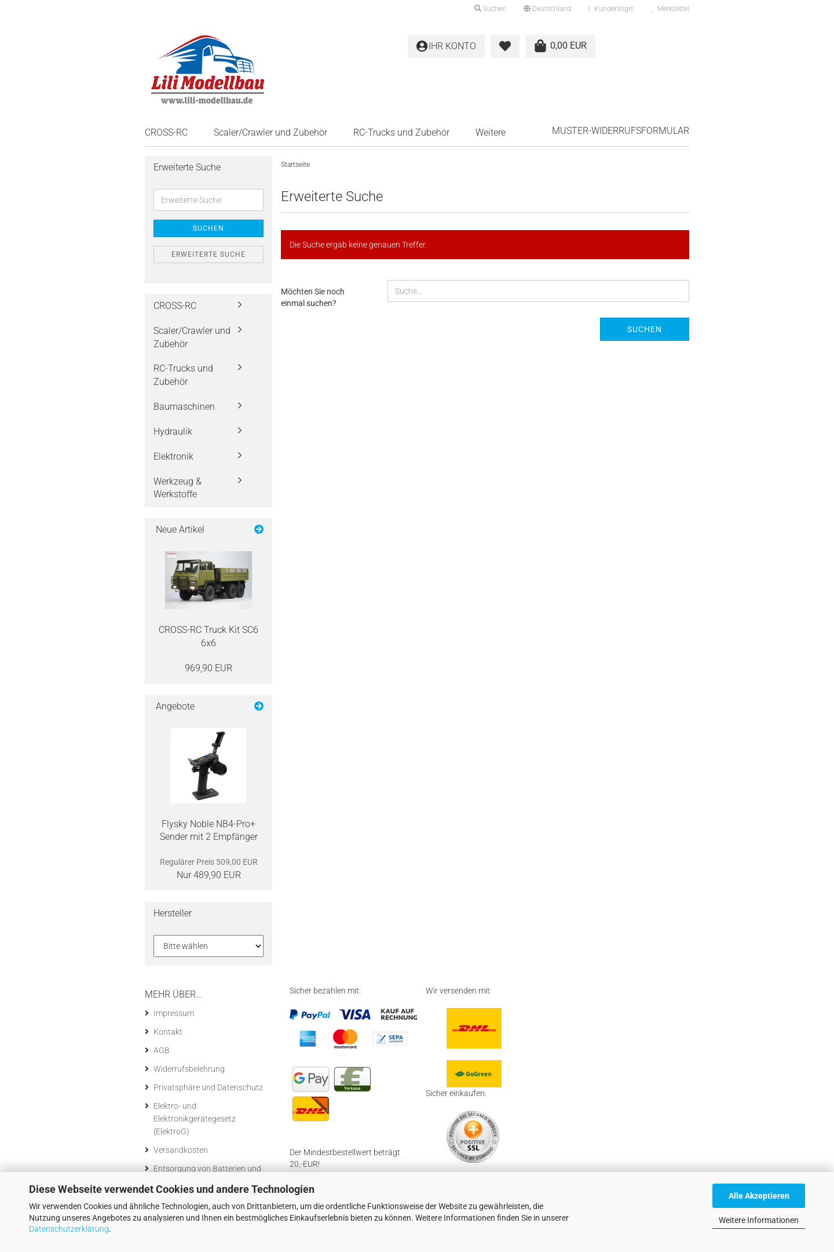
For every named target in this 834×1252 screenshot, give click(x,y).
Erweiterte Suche (208, 254)
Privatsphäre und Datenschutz (208, 1087)
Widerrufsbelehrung (189, 1068)
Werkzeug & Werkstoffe (177, 488)
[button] (547, 8)
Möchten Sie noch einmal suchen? (313, 297)
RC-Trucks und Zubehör (401, 132)
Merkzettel (670, 9)
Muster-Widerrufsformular (620, 130)
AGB (161, 1050)
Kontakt (167, 1031)
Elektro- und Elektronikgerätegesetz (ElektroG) (194, 1118)
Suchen (644, 329)
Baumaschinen (184, 406)
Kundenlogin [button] (611, 9)
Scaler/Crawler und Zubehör (270, 132)
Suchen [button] (490, 9)
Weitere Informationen (759, 1220)
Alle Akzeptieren (759, 1195)
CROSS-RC (166, 132)
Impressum (173, 1013)
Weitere (490, 132)
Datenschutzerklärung (69, 1228)
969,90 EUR (208, 668)
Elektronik (173, 456)
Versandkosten (180, 1150)
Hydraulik (172, 431)
